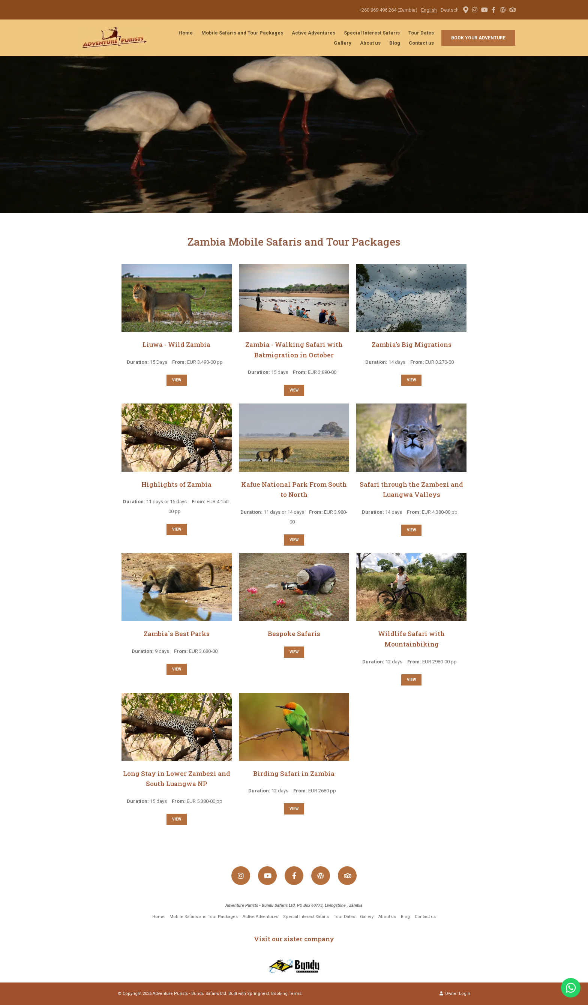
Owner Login (455, 993)
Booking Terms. (287, 993)
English (429, 10)
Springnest (258, 993)
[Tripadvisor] (512, 10)
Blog (394, 43)
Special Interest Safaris (372, 33)
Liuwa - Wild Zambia (176, 344)
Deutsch (450, 10)
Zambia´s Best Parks (177, 633)
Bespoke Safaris (294, 633)
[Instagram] (475, 10)
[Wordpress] (503, 10)
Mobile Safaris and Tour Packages (242, 33)
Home (185, 33)
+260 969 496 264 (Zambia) (388, 10)
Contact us (421, 43)
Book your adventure (478, 37)
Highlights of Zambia (176, 484)
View (176, 380)
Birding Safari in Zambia (293, 773)
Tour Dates (421, 33)
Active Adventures (313, 33)
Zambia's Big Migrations (412, 344)
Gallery (342, 43)
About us (370, 43)
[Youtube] (484, 10)
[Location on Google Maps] (465, 9)
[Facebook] (493, 10)
